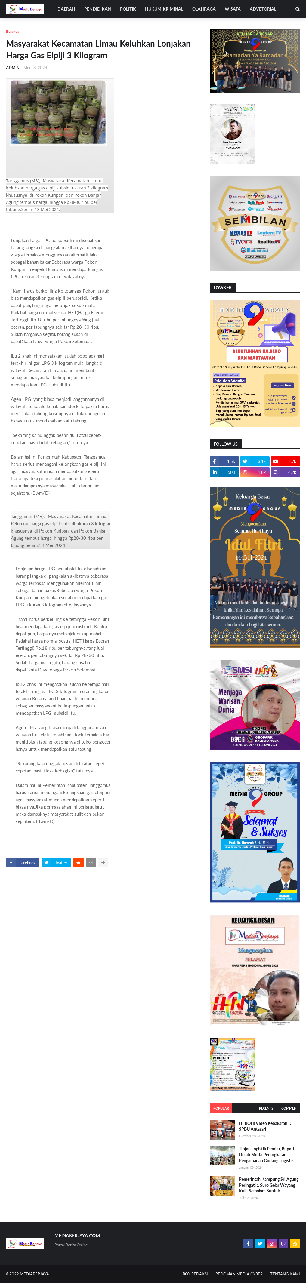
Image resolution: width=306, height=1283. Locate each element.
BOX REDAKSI (195, 1274)
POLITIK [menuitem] (128, 8)
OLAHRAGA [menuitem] (204, 8)
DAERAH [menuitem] (66, 8)
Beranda (12, 31)
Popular (221, 1108)
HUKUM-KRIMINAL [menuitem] (164, 8)
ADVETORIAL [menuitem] (263, 8)
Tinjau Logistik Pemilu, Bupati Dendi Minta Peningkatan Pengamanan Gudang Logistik (266, 1154)
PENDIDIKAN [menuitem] (97, 8)
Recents (266, 1108)
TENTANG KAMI (285, 1274)
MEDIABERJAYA (34, 1274)
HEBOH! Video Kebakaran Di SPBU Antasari (266, 1126)
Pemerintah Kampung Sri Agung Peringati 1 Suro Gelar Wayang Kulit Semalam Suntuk (268, 1185)
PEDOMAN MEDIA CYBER (239, 1274)
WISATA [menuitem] (233, 8)
